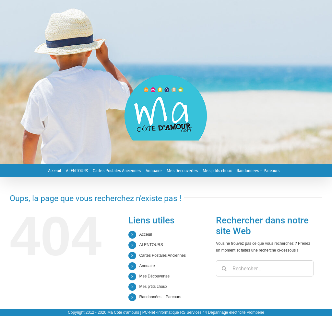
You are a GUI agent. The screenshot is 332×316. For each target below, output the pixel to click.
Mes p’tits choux (153, 286)
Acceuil (145, 234)
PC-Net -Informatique (160, 312)
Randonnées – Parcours (160, 297)
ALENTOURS (151, 245)
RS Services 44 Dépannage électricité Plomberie (222, 312)
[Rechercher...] (265, 268)
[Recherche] (224, 268)
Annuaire (147, 266)
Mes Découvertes (154, 276)
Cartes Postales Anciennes (162, 255)
